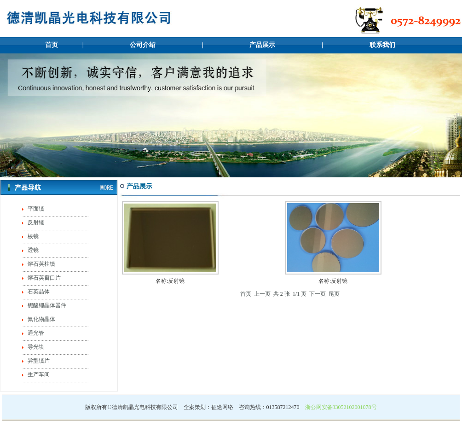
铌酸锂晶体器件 (46, 305)
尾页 (334, 294)
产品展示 (262, 44)
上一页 (262, 294)
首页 (51, 44)
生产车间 (38, 374)
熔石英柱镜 (40, 264)
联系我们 (382, 44)
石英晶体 (38, 291)
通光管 (35, 333)
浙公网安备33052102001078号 (341, 407)
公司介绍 (143, 44)
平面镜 (35, 208)
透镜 (32, 250)
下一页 (317, 294)
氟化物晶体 (40, 319)
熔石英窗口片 (43, 278)
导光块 (35, 347)
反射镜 (35, 222)
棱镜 (32, 236)
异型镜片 (38, 360)
